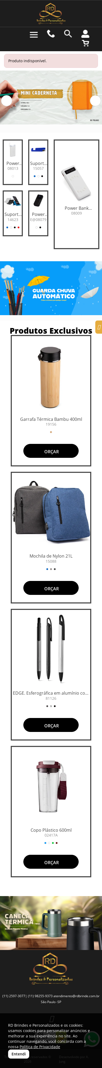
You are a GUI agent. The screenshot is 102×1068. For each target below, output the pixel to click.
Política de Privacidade (40, 1046)
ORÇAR (51, 452)
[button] (6, 100)
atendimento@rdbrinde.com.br (76, 996)
